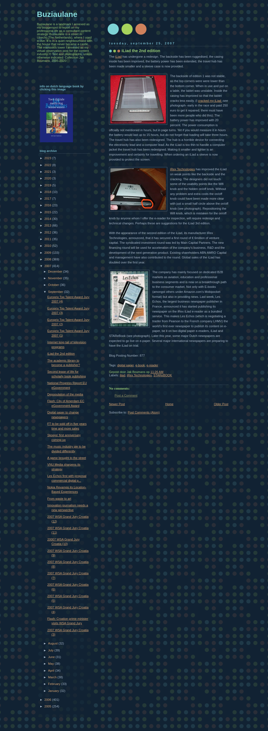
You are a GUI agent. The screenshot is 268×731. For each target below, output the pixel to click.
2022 (48, 165)
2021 (48, 171)
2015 (48, 212)
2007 (48, 266)
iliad (122, 375)
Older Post (221, 404)
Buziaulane (57, 14)
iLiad (118, 56)
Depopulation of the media (65, 394)
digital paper (125, 365)
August (53, 643)
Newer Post (117, 404)
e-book (140, 365)
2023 (48, 158)
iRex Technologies (182, 169)
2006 (48, 699)
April (51, 670)
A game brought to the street (66, 458)
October (54, 284)
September (56, 291)
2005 (48, 706)
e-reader (152, 365)
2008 (48, 259)
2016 (48, 205)
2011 (48, 239)
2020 (48, 178)
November (55, 278)
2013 (48, 225)
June (51, 657)
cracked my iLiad (210, 100)
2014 (48, 218)
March (52, 677)
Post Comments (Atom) (144, 412)
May (51, 663)
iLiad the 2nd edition (61, 353)
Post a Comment (126, 395)
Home (169, 404)
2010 (48, 245)
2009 (48, 252)
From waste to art (59, 498)
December (55, 271)
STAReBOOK (162, 375)
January (54, 690)
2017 (48, 198)
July (51, 650)
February (54, 684)
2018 (48, 192)
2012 (48, 232)
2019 (48, 185)
